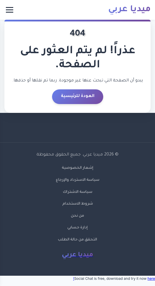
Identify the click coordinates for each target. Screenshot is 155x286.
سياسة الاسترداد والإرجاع (77, 180)
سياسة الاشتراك (77, 192)
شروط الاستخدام (77, 204)
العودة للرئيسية (77, 96)
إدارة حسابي (77, 228)
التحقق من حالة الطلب (77, 240)
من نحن (77, 216)
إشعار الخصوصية (77, 168)
